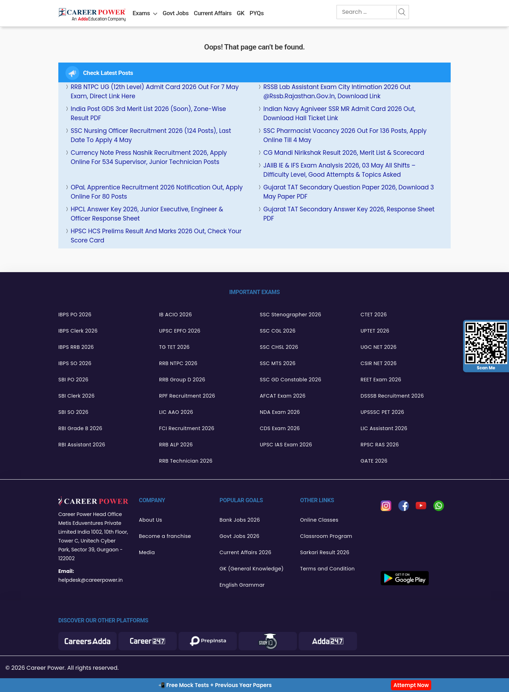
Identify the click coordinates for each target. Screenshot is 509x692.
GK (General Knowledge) (252, 568)
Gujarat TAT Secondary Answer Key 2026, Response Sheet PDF (348, 214)
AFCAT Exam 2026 (283, 395)
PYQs (257, 13)
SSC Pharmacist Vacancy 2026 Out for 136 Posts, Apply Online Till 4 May (345, 135)
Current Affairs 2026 (245, 552)
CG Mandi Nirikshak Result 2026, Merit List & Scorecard (343, 152)
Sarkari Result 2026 (324, 552)
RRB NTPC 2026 (178, 363)
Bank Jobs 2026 (240, 519)
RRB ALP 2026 (176, 444)
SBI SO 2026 (73, 412)
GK (241, 13)
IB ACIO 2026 (175, 314)
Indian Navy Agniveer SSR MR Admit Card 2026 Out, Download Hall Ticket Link (339, 113)
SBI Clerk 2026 (76, 395)
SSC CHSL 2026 (279, 347)
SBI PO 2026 (73, 379)
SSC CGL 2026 (278, 330)
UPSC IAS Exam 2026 (286, 444)
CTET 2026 (374, 314)
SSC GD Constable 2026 (290, 379)
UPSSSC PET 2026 (382, 412)
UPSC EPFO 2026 (179, 330)
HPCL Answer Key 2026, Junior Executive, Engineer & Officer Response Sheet (147, 214)
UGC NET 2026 (379, 347)
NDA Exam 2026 (280, 412)
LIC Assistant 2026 (384, 428)
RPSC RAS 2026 (380, 444)
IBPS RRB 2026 (76, 347)
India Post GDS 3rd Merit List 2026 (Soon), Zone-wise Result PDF (148, 113)
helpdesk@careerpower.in (90, 579)
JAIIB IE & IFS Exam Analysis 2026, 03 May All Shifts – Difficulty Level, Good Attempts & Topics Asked (339, 170)
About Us (150, 519)
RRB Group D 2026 (182, 379)
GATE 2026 (374, 460)
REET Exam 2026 (381, 379)
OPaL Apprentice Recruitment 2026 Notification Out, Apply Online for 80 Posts (157, 192)
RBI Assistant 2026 (81, 444)
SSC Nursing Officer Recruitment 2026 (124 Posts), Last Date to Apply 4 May (151, 135)
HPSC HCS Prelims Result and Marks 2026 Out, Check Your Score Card (156, 236)
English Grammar (242, 584)
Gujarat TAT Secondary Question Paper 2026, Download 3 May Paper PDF (348, 192)
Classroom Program (326, 536)
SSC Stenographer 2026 (290, 314)
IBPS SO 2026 (75, 363)
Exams (141, 13)
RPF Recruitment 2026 (187, 395)
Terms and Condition (327, 568)
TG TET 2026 (174, 347)
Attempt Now (411, 685)
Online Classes (319, 519)
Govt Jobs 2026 (239, 536)
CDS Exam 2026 (280, 428)
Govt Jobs (176, 13)
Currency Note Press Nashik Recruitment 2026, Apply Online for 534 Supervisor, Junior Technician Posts (149, 157)
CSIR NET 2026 (379, 363)
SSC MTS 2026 (278, 363)
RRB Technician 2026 (185, 460)
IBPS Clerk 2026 (78, 330)
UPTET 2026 (375, 330)
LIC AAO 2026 (176, 412)
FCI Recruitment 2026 (187, 428)
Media (147, 552)
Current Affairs (213, 13)
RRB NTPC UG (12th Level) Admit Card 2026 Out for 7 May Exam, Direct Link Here (155, 91)
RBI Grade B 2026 (80, 428)
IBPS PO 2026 (75, 314)
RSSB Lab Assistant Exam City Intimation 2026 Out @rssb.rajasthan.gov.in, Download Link (337, 91)
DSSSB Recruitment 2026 (392, 395)
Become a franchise (165, 536)
